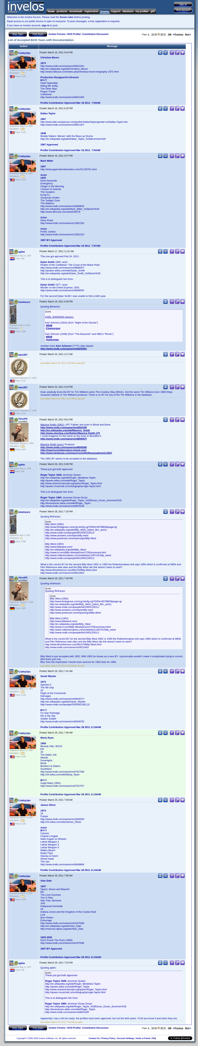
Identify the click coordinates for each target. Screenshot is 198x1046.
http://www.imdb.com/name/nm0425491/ (63, 348)
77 (164, 34)
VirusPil (22, 418)
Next (188, 34)
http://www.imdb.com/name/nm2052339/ (63, 427)
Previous (178, 34)
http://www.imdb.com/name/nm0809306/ (63, 447)
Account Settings (125, 1038)
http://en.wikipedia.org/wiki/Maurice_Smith (65, 430)
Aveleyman (52, 339)
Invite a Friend (143, 1038)
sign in (46, 25)
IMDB (49, 325)
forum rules (66, 17)
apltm (21, 251)
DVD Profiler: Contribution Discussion (87, 34)
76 (161, 34)
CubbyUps (24, 53)
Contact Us (94, 1038)
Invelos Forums (57, 34)
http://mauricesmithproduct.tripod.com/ (63, 450)
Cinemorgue (53, 328)
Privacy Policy (108, 1038)
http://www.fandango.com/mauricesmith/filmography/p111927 (76, 453)
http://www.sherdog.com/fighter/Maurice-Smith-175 (70, 433)
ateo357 (22, 354)
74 (155, 34)
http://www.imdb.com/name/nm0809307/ (63, 438)
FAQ (154, 1038)
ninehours (24, 302)
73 (152, 34)
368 (169, 34)
